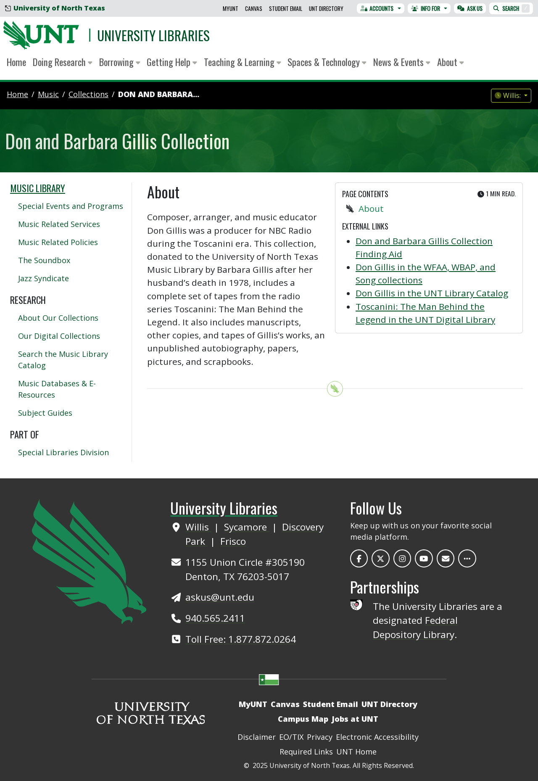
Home (16, 62)
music (48, 94)
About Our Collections (58, 318)
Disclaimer (256, 737)
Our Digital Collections (59, 336)
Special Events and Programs (70, 206)
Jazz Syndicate (43, 278)
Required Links (306, 752)
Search (511, 8)
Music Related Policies (58, 242)
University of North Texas (55, 8)
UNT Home (356, 752)
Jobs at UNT (355, 719)
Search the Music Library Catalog (63, 359)
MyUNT (230, 8)
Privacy (319, 737)
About (371, 208)
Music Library (37, 188)
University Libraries (153, 35)
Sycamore (246, 526)
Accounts (377, 8)
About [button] (450, 62)
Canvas (253, 8)
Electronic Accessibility (377, 737)
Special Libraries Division (63, 452)
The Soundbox (44, 260)
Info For (425, 8)
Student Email (285, 8)
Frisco (233, 541)
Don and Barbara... (158, 94)
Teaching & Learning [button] (242, 62)
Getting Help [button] (172, 62)
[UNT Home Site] (89, 561)
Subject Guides (45, 413)
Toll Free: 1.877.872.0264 (240, 639)
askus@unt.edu (219, 597)
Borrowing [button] (119, 62)
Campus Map (303, 719)
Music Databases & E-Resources (57, 389)
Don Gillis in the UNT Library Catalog (432, 293)
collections (88, 94)
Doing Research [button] (62, 62)
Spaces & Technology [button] (327, 62)
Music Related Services (59, 224)
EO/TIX (291, 737)
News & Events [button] (401, 62)
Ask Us (470, 8)
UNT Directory (326, 8)
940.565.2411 (215, 618)
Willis (198, 526)
